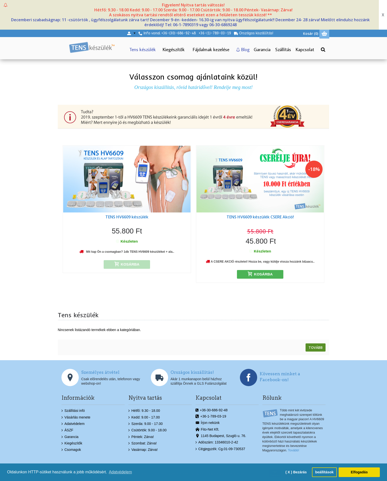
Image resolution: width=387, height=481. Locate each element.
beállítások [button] (324, 472)
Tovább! (293, 450)
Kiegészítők (71, 443)
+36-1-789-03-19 (210, 416)
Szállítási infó (73, 411)
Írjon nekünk (207, 423)
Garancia (69, 437)
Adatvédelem (73, 424)
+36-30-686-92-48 (211, 410)
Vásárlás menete (75, 417)
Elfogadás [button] (359, 472)
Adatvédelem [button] (120, 472)
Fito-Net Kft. (207, 429)
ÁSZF (67, 430)
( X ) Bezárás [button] (296, 472)
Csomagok (71, 450)
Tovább (316, 347)
